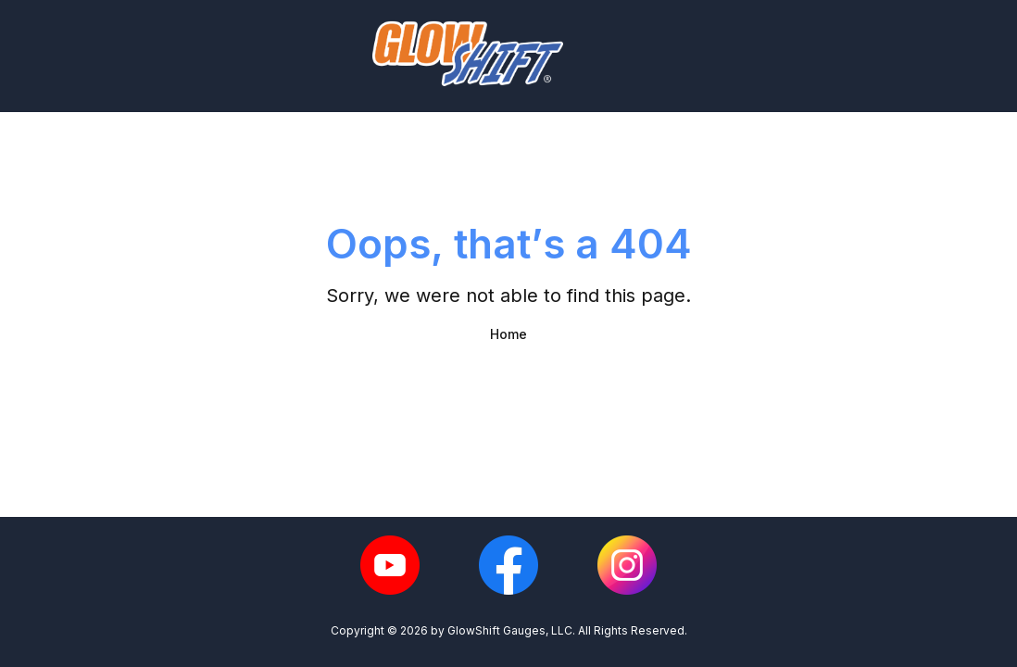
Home (508, 334)
